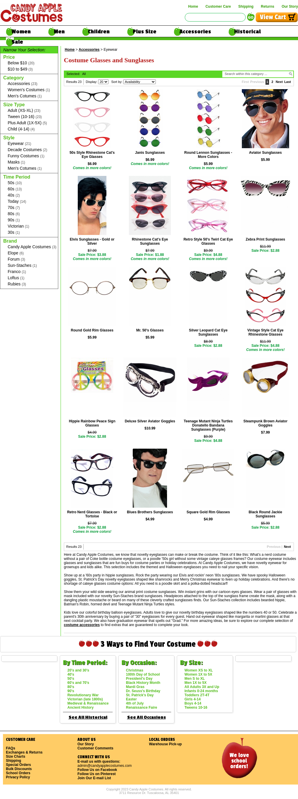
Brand (10, 241)
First (245, 82)
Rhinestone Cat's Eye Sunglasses (150, 241)
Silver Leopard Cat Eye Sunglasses (208, 332)
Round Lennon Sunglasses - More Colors (208, 155)
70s (14, 207)
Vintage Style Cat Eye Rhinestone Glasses (265, 332)
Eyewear (19, 143)
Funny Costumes (26, 156)
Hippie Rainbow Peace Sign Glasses (92, 423)
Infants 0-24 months (201, 691)
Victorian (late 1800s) (85, 699)
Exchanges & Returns (24, 752)
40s (14, 195)
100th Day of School (143, 674)
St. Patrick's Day (140, 695)
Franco (17, 271)
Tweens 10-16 (195, 707)
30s (14, 232)
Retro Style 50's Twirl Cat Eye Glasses (208, 241)
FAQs (10, 748)
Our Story (290, 6)
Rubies (17, 284)
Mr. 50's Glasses (150, 330)
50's (70, 679)
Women (21, 31)
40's (70, 674)
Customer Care (218, 6)
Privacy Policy (18, 777)
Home (193, 6)
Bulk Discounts (19, 769)
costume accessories (82, 625)
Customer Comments (95, 748)
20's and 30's (78, 670)
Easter (131, 699)
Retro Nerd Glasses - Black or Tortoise (92, 514)
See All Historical (88, 717)
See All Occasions (146, 717)
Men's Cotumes (25, 96)
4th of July (135, 703)
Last (287, 82)
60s (15, 189)
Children (99, 31)
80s (14, 214)
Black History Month (143, 683)
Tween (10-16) (25, 117)
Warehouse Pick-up (165, 744)
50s (15, 183)
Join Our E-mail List (94, 778)
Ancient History (80, 707)
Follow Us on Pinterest (96, 774)
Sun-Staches (22, 265)
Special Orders (18, 765)
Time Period (16, 176)
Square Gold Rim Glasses (208, 512)
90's (70, 691)
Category (13, 77)
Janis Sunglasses (150, 153)
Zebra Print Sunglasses (265, 239)
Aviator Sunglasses (265, 153)
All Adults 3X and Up (201, 687)
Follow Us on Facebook (97, 770)
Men (59, 31)
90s (14, 220)
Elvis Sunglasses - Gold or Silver (92, 241)
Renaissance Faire (141, 707)
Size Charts (15, 756)
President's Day (139, 679)
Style (8, 137)
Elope (16, 253)
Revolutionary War (83, 695)
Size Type (14, 104)
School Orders (18, 773)
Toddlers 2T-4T (196, 695)
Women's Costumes (29, 90)
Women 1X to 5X (198, 674)
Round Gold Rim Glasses (92, 330)
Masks (16, 162)
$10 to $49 (20, 69)
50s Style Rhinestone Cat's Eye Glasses (92, 155)
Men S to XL (194, 679)
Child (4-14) (21, 129)
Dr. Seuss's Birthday (143, 691)
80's (70, 687)
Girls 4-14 (192, 699)
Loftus (16, 278)
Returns (267, 6)
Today (17, 201)
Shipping (245, 6)
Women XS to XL (198, 670)
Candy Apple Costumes (32, 247)
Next (279, 82)
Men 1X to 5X (195, 683)
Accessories (195, 31)
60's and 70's (78, 683)
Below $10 (21, 63)
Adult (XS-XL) (24, 110)
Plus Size (144, 31)
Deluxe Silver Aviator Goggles (150, 421)
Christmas (134, 670)
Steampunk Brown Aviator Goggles (265, 423)
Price (9, 57)
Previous (257, 82)
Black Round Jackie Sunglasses (265, 514)
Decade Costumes (27, 150)
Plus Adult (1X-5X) (27, 123)
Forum (16, 259)
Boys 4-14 (192, 703)
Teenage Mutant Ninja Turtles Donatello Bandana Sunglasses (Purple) (208, 425)
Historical (247, 31)
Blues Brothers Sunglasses (150, 512)
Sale (17, 42)
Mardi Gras (135, 687)
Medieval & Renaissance (87, 703)
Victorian (18, 226)
